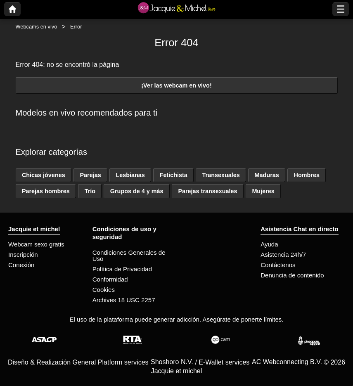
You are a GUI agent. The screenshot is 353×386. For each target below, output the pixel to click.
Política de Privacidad (122, 268)
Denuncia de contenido (292, 275)
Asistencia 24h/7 (283, 254)
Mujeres (263, 191)
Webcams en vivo (36, 27)
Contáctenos (278, 264)
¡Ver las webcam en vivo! (176, 85)
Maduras (267, 175)
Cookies (103, 289)
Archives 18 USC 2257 (123, 299)
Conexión (21, 264)
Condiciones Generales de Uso (129, 255)
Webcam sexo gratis (36, 244)
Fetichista (173, 175)
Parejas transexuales (207, 191)
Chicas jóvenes (43, 175)
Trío (90, 191)
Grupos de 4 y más (136, 191)
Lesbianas (130, 175)
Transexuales (221, 175)
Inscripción (23, 254)
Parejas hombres (46, 191)
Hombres (307, 175)
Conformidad (110, 279)
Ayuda (269, 244)
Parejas (90, 175)
